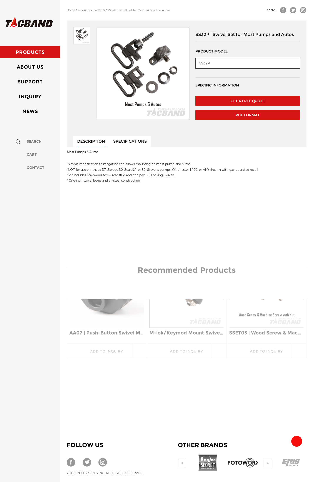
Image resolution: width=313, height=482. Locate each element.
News (30, 111)
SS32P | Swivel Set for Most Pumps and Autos (138, 10)
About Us (30, 67)
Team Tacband (296, 441)
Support (30, 82)
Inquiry (30, 97)
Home (71, 10)
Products (30, 52)
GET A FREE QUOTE (248, 101)
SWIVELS (99, 10)
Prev (182, 463)
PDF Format (248, 115)
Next (268, 463)
